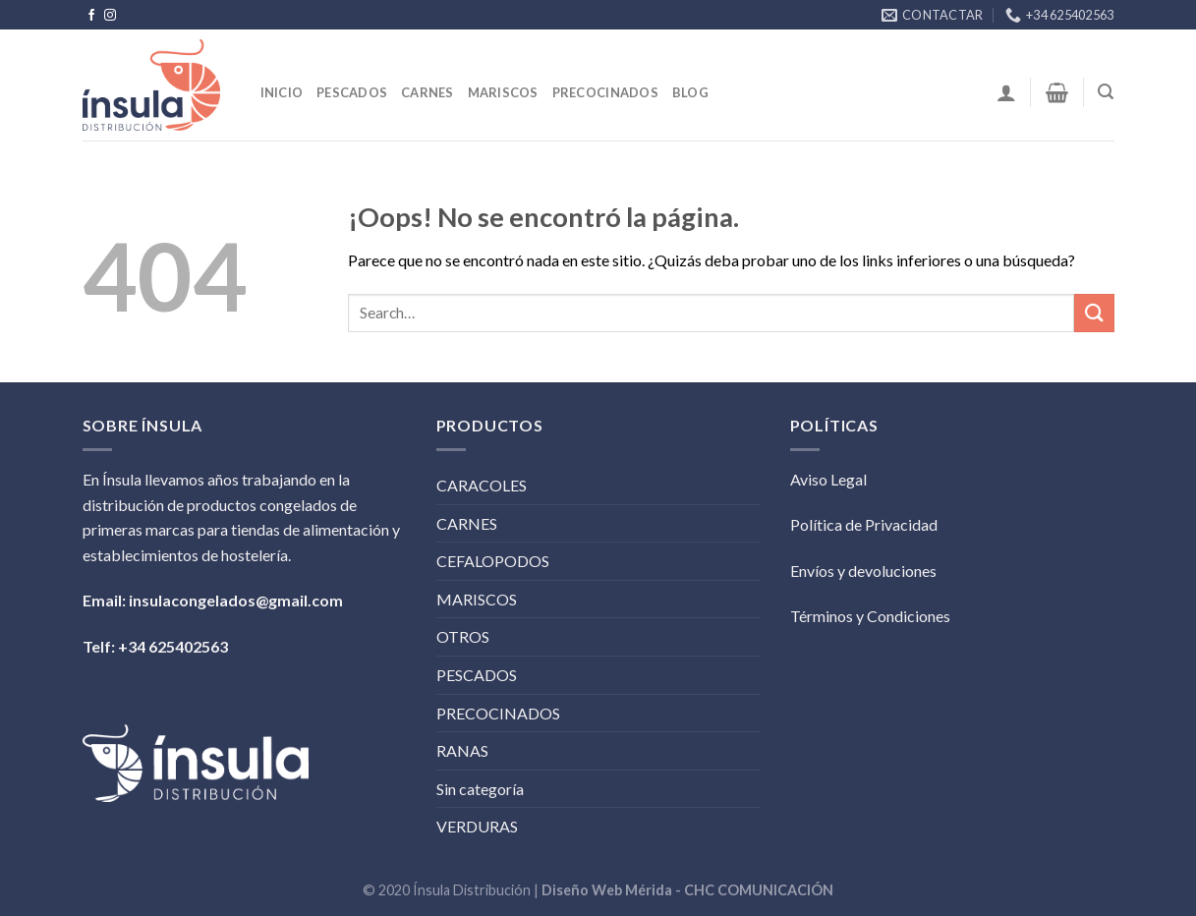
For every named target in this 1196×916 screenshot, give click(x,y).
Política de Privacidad (864, 524)
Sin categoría (480, 788)
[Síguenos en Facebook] (91, 16)
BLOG (690, 92)
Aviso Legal (828, 479)
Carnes (427, 92)
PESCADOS (476, 674)
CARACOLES (481, 485)
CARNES (466, 523)
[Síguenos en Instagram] (110, 16)
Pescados (351, 92)
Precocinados (605, 92)
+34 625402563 (173, 646)
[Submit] (1093, 313)
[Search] (1105, 92)
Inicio (282, 92)
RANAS (462, 750)
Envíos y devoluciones (863, 570)
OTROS (462, 636)
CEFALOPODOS (492, 560)
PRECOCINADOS (498, 713)
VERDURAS (477, 826)
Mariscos (503, 92)
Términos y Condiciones (870, 615)
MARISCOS (476, 599)
